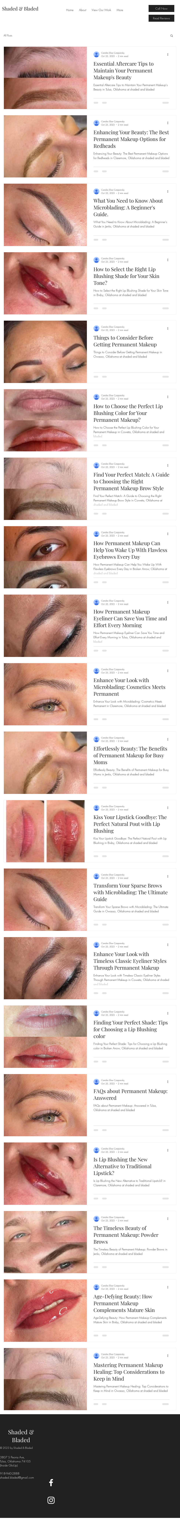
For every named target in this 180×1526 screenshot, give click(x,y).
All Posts (8, 35)
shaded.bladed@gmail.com (17, 1477)
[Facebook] (51, 1482)
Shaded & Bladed (21, 1436)
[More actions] (169, 54)
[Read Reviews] (161, 18)
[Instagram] (51, 1500)
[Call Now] (161, 8)
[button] (171, 36)
